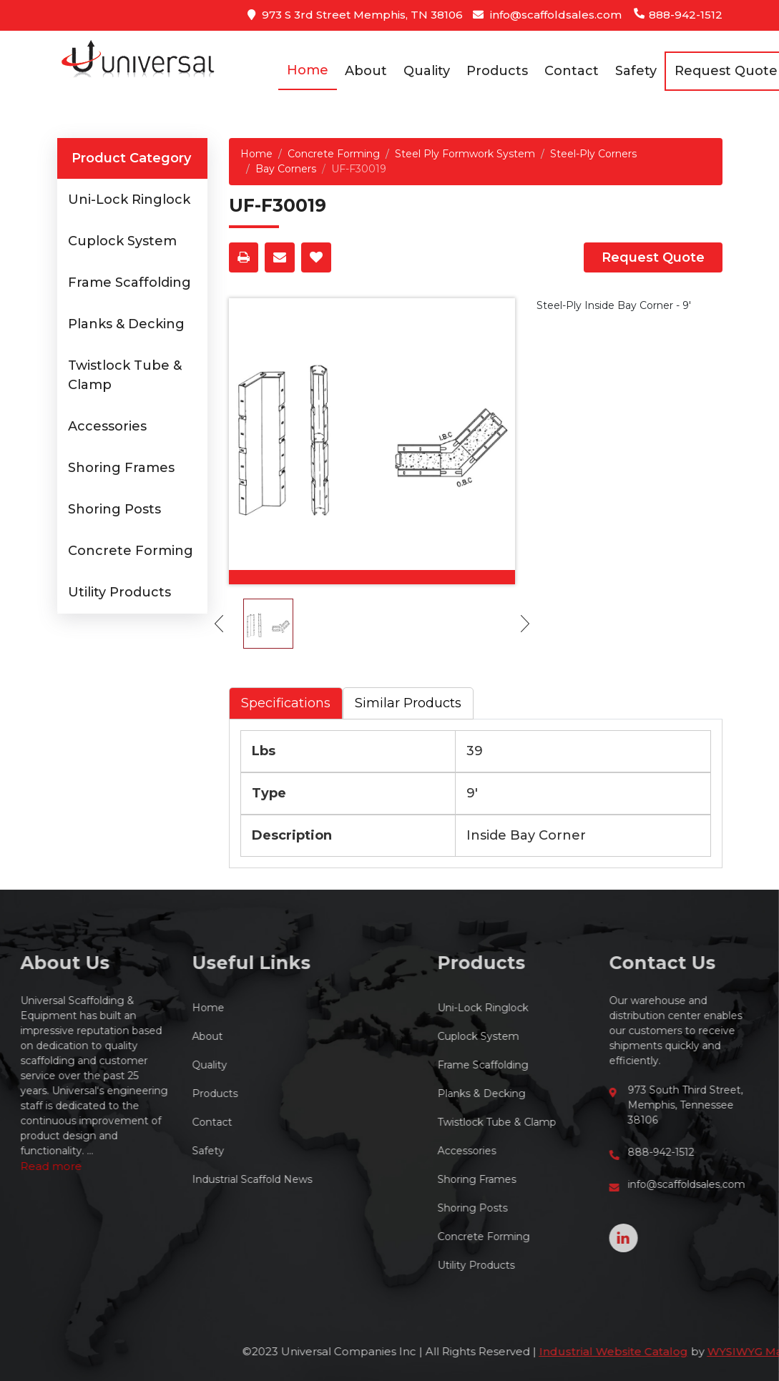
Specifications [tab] (285, 703)
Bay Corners (285, 168)
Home (307, 70)
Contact (571, 71)
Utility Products (119, 592)
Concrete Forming (130, 551)
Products (497, 71)
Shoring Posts (114, 509)
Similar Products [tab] (408, 703)
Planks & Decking (126, 324)
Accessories (107, 426)
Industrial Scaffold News (161, 1179)
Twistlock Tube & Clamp (587, 1122)
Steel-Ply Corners (593, 153)
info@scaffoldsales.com (547, 14)
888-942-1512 (677, 14)
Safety (636, 71)
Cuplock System (122, 241)
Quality (426, 71)
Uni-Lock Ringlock (129, 199)
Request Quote (653, 257)
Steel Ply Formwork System (465, 153)
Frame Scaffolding (129, 282)
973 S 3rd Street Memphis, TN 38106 (355, 14)
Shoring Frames (121, 468)
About (366, 71)
